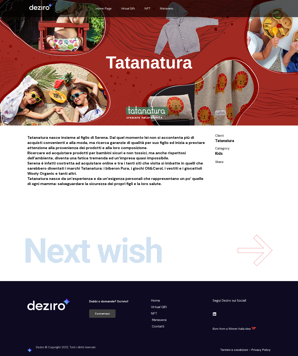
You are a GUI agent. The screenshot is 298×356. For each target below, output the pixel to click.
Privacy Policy (261, 350)
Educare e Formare (41, 197)
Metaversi (166, 8)
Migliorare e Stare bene (106, 197)
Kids (219, 153)
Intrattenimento (72, 197)
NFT (147, 8)
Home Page (104, 8)
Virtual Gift (128, 8)
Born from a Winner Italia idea (234, 329)
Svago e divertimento (146, 197)
